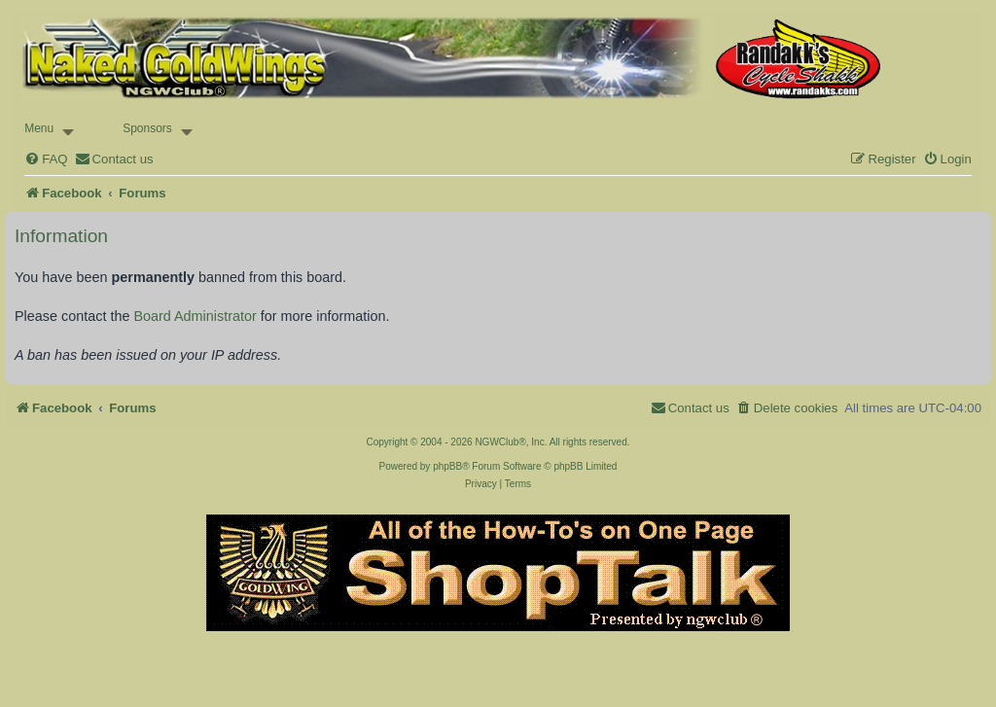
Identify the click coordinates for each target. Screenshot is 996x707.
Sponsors (147, 128)
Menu (38, 128)
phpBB (447, 466)
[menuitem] (45, 159)
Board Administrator (194, 316)
